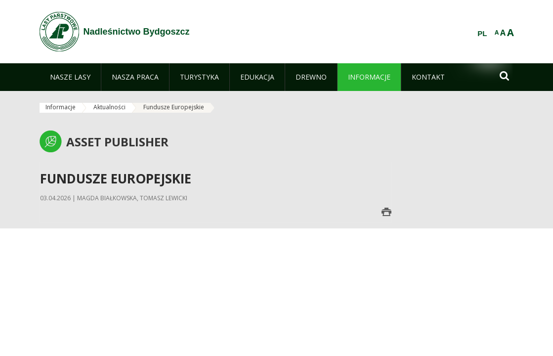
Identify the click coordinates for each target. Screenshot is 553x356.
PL (482, 34)
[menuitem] (70, 77)
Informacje (60, 107)
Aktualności (109, 107)
